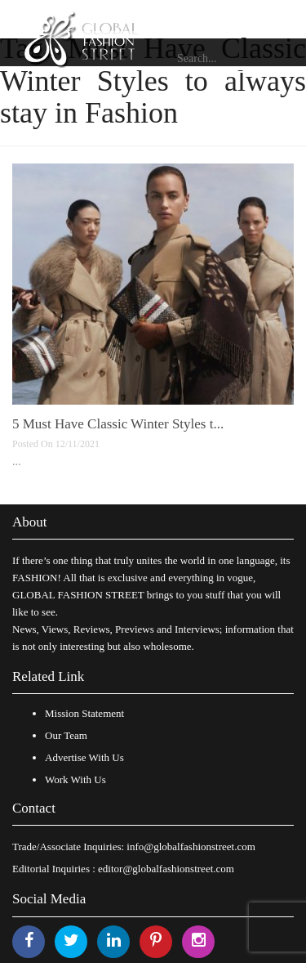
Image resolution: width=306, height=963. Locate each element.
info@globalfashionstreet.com (190, 846)
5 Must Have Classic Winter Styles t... (118, 424)
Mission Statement (84, 713)
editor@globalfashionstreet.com (166, 868)
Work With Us (75, 779)
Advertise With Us (84, 757)
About (29, 522)
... (16, 461)
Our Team (66, 735)
